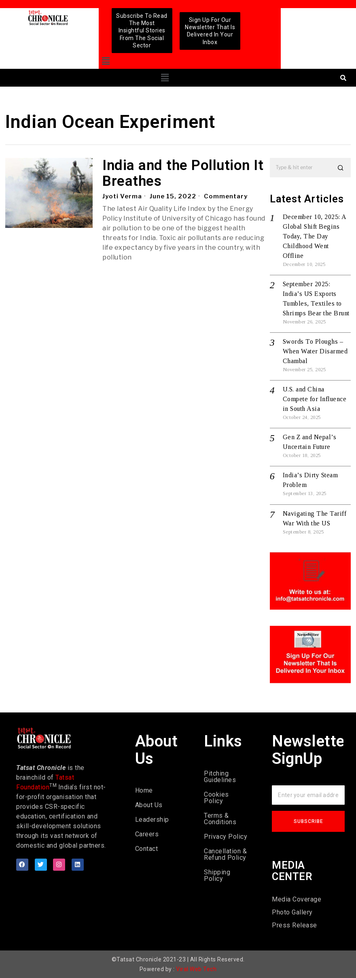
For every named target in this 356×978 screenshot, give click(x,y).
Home (144, 790)
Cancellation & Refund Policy (225, 854)
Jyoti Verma (122, 196)
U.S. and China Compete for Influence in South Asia (315, 399)
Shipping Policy (217, 875)
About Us (149, 805)
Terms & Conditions (220, 819)
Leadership (152, 819)
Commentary (226, 196)
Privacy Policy (225, 836)
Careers (147, 834)
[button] (106, 61)
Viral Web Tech (196, 969)
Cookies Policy (216, 798)
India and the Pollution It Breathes (182, 173)
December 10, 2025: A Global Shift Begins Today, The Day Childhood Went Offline (314, 236)
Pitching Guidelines (220, 777)
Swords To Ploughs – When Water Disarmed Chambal (315, 351)
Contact (146, 849)
